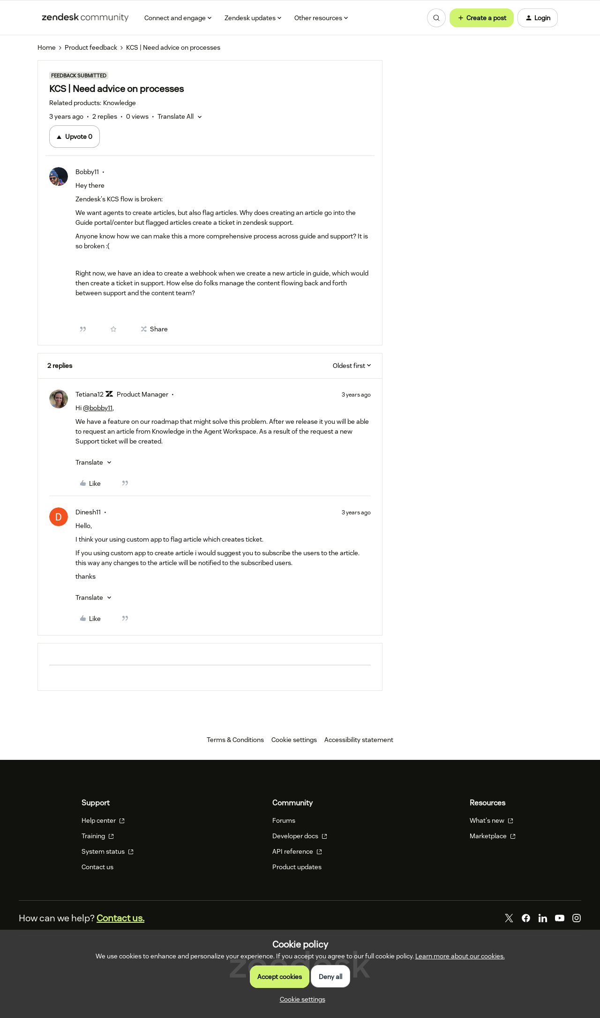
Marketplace (493, 836)
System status (108, 851)
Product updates (297, 867)
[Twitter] (509, 918)
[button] (482, 17)
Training (98, 836)
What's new (491, 820)
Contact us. (120, 918)
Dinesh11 (88, 512)
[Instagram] (576, 918)
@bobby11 (97, 408)
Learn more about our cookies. (460, 956)
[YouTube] (559, 918)
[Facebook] (526, 918)
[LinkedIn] (543, 918)
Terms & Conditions (235, 739)
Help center (103, 820)
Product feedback (91, 47)
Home (47, 47)
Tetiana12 (89, 394)
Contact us (97, 867)
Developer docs (299, 836)
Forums (283, 820)
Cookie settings (294, 739)
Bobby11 (87, 172)
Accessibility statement (358, 739)
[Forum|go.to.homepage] (85, 17)
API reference (297, 851)
